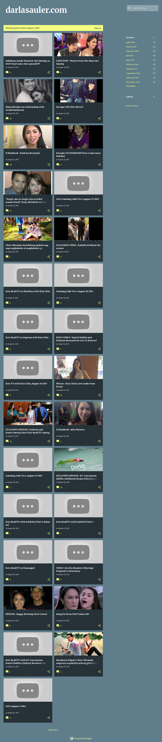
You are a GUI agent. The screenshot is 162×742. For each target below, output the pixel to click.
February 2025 (132, 64)
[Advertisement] (113, 71)
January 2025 (132, 69)
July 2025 (130, 55)
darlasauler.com (36, 10)
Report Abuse (132, 106)
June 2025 (130, 60)
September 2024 (133, 73)
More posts (53, 730)
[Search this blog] (145, 8)
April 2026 (130, 42)
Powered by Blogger (81, 738)
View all (97, 28)
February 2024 (132, 78)
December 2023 (133, 82)
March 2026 (131, 47)
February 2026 (132, 51)
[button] (48, 72)
